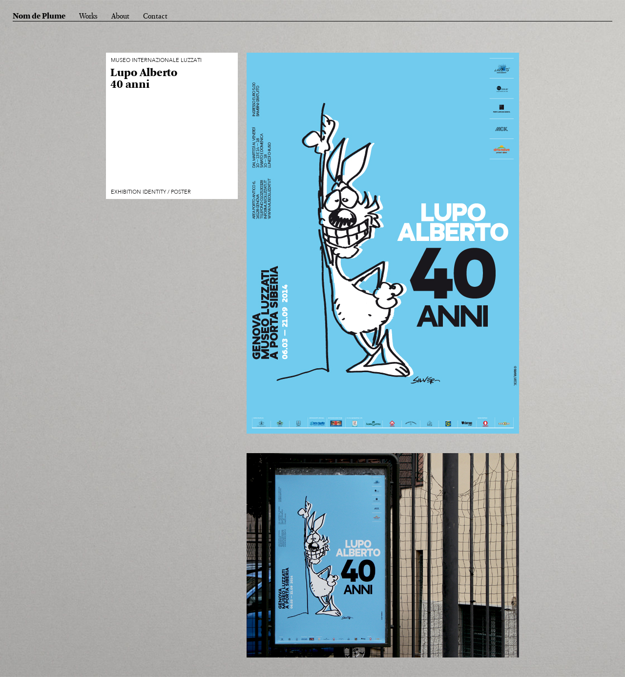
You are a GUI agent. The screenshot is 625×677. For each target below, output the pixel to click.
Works (88, 16)
